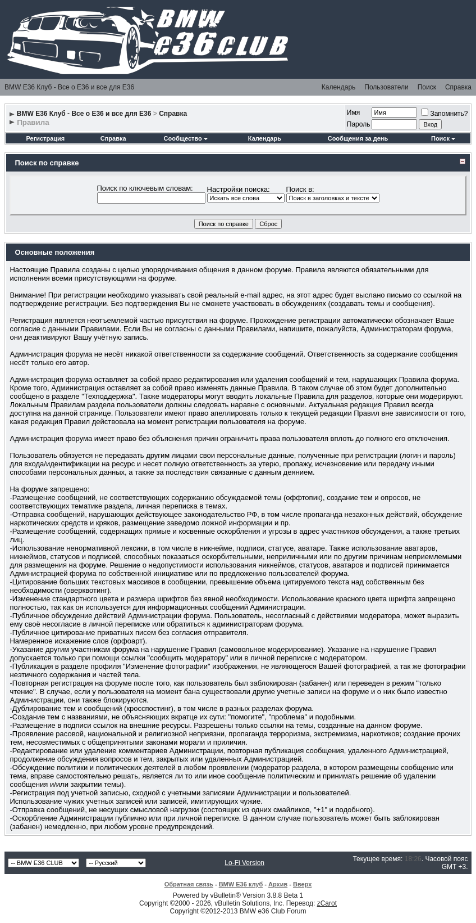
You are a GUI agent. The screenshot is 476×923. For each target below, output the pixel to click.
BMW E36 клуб (241, 884)
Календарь (339, 87)
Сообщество (186, 138)
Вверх (302, 884)
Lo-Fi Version (244, 863)
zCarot (327, 903)
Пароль (358, 124)
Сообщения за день (358, 138)
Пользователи (386, 87)
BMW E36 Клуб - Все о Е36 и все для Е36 (69, 87)
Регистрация (45, 138)
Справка (458, 87)
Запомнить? (444, 114)
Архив (277, 884)
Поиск (427, 87)
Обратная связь (188, 884)
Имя (353, 112)
